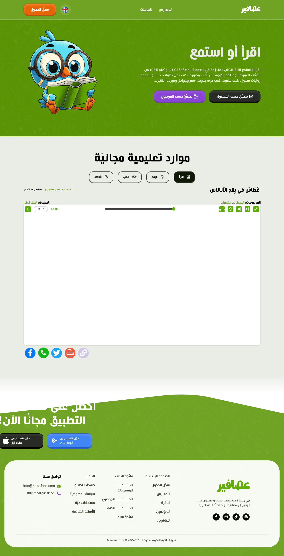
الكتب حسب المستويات (124, 488)
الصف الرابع (30, 202)
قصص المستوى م (52, 189)
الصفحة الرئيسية (157, 476)
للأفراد (165, 503)
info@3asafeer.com (42, 486)
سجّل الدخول (40, 10)
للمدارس (165, 10)
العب (129, 177)
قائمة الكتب (124, 476)
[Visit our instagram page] (226, 517)
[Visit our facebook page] (216, 517)
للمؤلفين (163, 512)
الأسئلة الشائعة (83, 512)
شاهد (101, 177)
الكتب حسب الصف (120, 508)
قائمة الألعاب (123, 517)
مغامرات (226, 202)
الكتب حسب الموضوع (117, 499)
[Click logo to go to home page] (250, 10)
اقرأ (184, 177)
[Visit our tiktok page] (236, 517)
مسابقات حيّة (85, 503)
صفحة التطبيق (84, 485)
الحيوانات (238, 202)
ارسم (158, 177)
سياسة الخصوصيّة (82, 494)
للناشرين (163, 521)
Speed (222, 209)
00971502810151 (44, 493)
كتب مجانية (67, 189)
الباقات (90, 476)
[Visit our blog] (246, 517)
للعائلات (146, 10)
